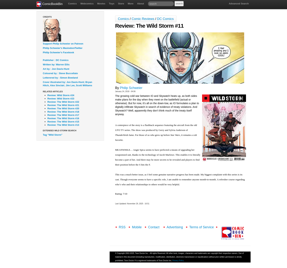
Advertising (175, 227)
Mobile (137, 227)
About (140, 3)
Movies (101, 3)
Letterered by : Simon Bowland (60, 77)
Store (121, 3)
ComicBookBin (50, 4)
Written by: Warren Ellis (56, 64)
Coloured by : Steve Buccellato (60, 73)
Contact (154, 227)
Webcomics (87, 3)
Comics (72, 3)
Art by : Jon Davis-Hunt (56, 69)
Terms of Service (201, 227)
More (130, 3)
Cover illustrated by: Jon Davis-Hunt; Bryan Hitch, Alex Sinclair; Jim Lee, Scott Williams (67, 84)
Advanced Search (239, 3)
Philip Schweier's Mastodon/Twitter (63, 48)
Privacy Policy (178, 261)
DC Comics (165, 19)
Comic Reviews (143, 19)
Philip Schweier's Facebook (58, 52)
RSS (122, 227)
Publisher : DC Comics (55, 60)
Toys (111, 3)
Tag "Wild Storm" (52, 134)
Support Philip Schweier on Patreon (63, 43)
